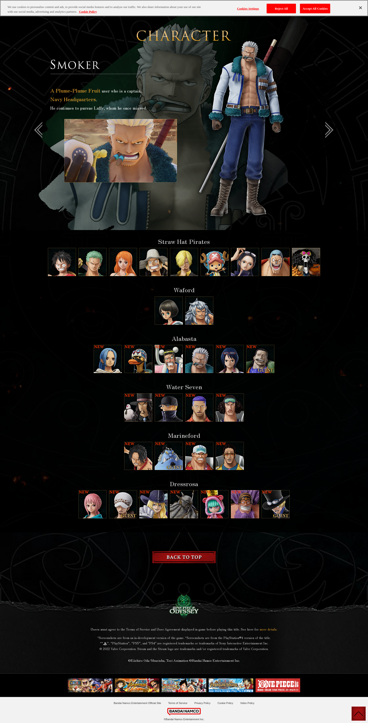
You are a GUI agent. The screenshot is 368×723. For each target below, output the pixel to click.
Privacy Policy (202, 703)
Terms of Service (177, 703)
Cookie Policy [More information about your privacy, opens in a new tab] (88, 9)
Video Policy (247, 703)
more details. (268, 629)
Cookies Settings (248, 6)
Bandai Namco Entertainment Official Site (137, 703)
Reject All (281, 6)
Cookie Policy (225, 703)
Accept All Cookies (315, 6)
